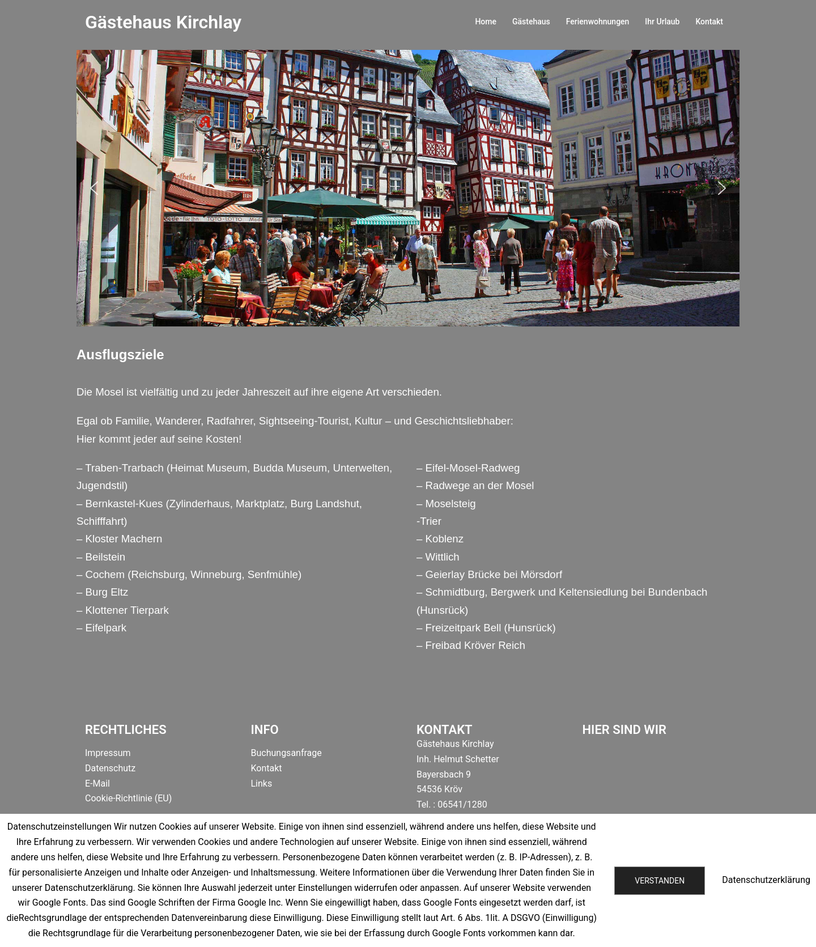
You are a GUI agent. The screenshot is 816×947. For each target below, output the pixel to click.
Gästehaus (531, 21)
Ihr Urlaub (662, 21)
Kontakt (709, 21)
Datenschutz (110, 768)
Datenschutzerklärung (766, 879)
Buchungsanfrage (286, 753)
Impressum (108, 753)
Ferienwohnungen (598, 21)
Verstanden (660, 880)
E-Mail (97, 783)
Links (262, 783)
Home (485, 21)
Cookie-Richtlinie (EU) (128, 798)
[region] (408, 188)
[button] (94, 188)
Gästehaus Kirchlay (163, 22)
